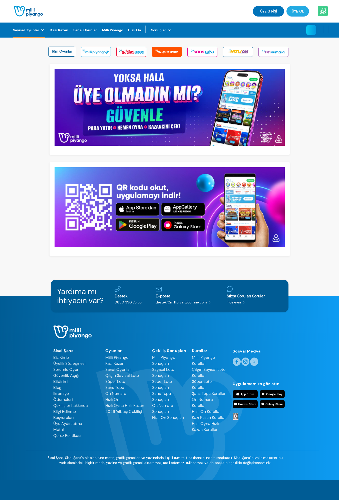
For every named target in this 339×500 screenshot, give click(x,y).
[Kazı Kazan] (59, 30)
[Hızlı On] (134, 30)
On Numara (115, 393)
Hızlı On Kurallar (206, 411)
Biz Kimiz (61, 357)
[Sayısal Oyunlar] (29, 30)
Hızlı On (112, 399)
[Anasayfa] (28, 11)
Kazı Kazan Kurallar (209, 417)
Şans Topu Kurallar (209, 393)
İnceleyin (237, 302)
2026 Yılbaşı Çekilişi (123, 411)
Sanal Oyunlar (118, 369)
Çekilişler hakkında (70, 405)
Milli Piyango (116, 357)
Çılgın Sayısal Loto (122, 375)
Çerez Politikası (67, 435)
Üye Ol (298, 11)
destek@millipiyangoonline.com (184, 302)
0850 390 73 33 (128, 302)
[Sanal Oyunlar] (85, 30)
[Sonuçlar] (161, 30)
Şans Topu (114, 387)
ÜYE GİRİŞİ (268, 11)
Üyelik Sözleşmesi (69, 363)
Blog (57, 387)
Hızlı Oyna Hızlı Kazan (124, 405)
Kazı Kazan (114, 363)
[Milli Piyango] (112, 30)
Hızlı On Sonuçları (168, 417)
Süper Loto (115, 381)
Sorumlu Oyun (66, 369)
